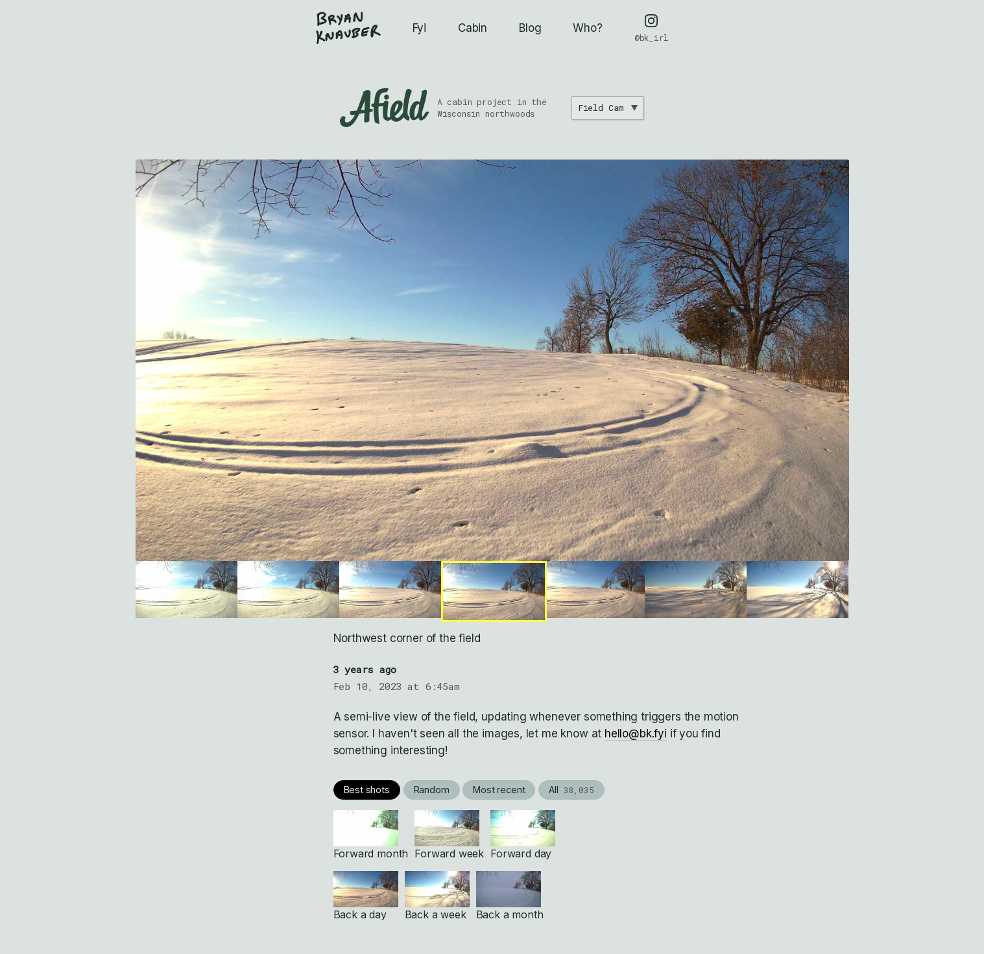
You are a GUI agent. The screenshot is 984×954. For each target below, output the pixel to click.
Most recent (499, 789)
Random (432, 789)
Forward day (522, 835)
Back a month (510, 896)
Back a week (437, 896)
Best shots (367, 789)
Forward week (449, 835)
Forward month (371, 835)
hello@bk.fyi (636, 733)
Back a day (365, 896)
